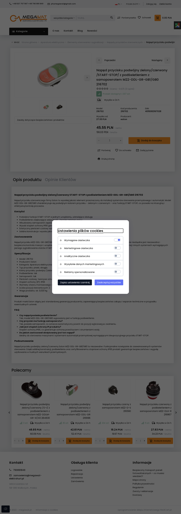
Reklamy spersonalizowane (79, 272)
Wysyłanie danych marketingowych (84, 264)
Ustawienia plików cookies (80, 231)
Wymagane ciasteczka (77, 240)
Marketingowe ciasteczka (78, 248)
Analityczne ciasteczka (77, 256)
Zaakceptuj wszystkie (109, 282)
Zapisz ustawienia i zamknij (75, 282)
